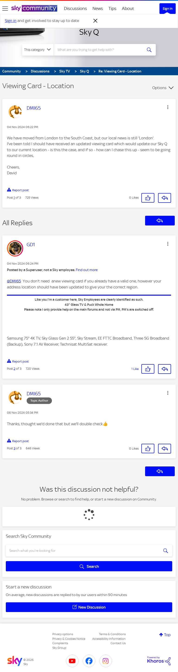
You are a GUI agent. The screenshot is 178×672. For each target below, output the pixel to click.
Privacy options (62, 634)
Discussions (75, 8)
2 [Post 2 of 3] (14, 368)
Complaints (60, 643)
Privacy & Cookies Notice (68, 639)
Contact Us (118, 643)
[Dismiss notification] (95, 21)
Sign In (167, 8)
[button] (168, 107)
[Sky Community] (34, 8)
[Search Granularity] (38, 50)
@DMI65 (14, 281)
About (128, 8)
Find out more (87, 270)
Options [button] (159, 87)
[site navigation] (5, 8)
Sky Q (89, 32)
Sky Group (59, 648)
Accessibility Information (109, 639)
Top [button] (167, 634)
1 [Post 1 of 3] (14, 197)
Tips (112, 8)
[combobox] (100, 50)
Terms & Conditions (112, 634)
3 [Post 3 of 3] (14, 448)
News (97, 8)
